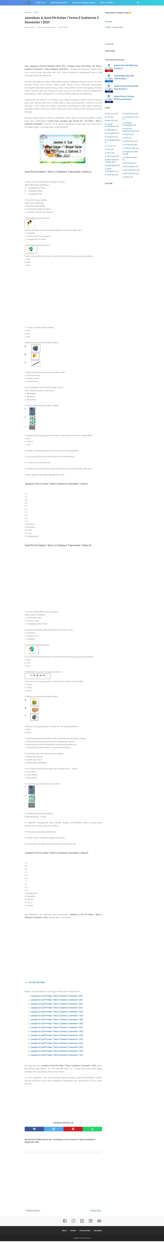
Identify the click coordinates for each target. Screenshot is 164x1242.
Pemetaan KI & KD (131, 117)
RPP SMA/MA (129, 166)
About (63, 1231)
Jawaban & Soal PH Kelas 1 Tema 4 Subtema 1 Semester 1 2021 (56, 1044)
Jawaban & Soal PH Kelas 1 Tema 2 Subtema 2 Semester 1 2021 (56, 1016)
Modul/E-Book (129, 114)
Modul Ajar (110, 175)
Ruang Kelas (118, 27)
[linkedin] (90, 1223)
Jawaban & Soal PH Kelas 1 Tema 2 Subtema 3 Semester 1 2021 (56, 1020)
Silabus (127, 177)
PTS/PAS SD (129, 145)
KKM (108, 149)
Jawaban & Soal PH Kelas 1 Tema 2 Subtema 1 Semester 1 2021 (56, 1012)
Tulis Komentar (63, 28)
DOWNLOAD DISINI (37, 983)
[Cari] (138, 3)
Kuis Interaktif (112, 156)
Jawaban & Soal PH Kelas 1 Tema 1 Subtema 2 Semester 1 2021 (56, 1001)
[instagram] (73, 1223)
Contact (73, 1231)
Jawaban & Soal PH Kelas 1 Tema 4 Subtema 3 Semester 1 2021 (56, 1052)
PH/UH (126, 134)
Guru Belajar (111, 133)
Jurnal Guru (111, 137)
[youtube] (99, 1223)
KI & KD (110, 146)
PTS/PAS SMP (129, 148)
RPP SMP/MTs (129, 173)
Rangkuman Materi (58, 3)
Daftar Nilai (111, 130)
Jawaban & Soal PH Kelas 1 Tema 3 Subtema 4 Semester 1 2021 (56, 1040)
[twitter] (53, 1130)
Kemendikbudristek (114, 140)
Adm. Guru (111, 114)
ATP (108, 117)
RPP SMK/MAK (130, 170)
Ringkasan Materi (130, 157)
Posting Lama (95, 1211)
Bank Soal (40, 3)
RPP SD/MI (128, 163)
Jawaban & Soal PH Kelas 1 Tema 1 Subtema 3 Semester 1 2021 (56, 1004)
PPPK (126, 138)
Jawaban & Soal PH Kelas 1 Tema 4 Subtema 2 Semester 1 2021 (56, 1048)
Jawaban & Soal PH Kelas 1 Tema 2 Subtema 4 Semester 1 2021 (56, 1024)
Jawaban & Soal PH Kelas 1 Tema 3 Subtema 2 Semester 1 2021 (56, 1032)
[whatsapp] (92, 1130)
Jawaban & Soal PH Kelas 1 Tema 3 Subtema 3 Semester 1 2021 (56, 1036)
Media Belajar (112, 165)
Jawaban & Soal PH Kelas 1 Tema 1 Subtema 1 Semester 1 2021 (56, 997)
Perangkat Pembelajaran (83, 3)
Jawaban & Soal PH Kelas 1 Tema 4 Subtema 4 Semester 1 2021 (56, 1056)
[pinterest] (73, 1130)
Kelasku (31, 28)
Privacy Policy (85, 1231)
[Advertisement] (63, 48)
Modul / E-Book (106, 3)
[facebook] (34, 1130)
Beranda (108, 22)
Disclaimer (99, 1231)
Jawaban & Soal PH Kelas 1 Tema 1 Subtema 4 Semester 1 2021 (56, 1008)
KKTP (109, 153)
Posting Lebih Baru (33, 1211)
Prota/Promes (129, 141)
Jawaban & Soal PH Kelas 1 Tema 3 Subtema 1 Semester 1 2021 (56, 1028)
